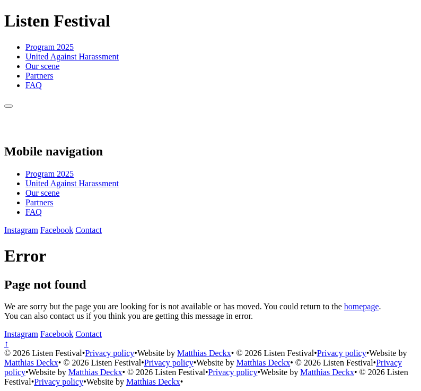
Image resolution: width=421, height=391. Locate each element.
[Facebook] (56, 229)
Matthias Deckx (204, 353)
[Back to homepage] (16, 128)
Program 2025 (49, 46)
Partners (39, 75)
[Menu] (8, 106)
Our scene (42, 66)
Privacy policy (109, 353)
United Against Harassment (72, 56)
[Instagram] (21, 229)
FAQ (33, 85)
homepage (361, 306)
